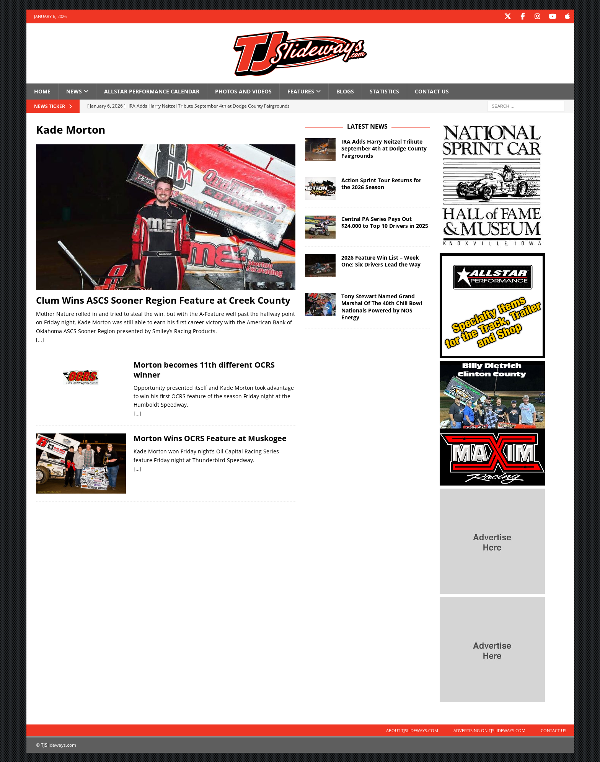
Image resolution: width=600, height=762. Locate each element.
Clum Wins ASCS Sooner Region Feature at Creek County (163, 299)
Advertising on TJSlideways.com (489, 730)
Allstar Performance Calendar (151, 91)
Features (300, 91)
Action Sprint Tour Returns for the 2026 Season (381, 183)
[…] (40, 339)
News (74, 91)
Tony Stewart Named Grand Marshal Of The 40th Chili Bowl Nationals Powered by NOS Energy (381, 306)
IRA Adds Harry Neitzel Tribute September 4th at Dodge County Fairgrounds (384, 148)
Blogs (345, 91)
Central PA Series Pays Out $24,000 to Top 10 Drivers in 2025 (384, 222)
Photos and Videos (243, 91)
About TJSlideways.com (412, 730)
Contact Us (432, 91)
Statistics (384, 91)
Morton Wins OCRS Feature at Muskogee (210, 438)
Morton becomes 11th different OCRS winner (204, 369)
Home (42, 91)
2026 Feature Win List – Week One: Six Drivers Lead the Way (381, 260)
